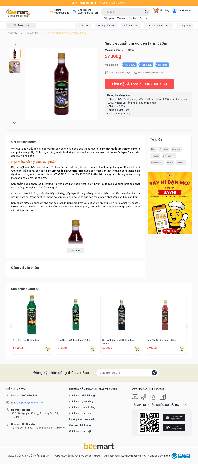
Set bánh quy (169, 156)
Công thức (185, 25)
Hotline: (24, 395)
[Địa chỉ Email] (127, 372)
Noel (153, 149)
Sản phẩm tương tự (25, 289)
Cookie (132, 18)
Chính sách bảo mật (80, 431)
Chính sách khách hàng (82, 395)
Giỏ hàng (161, 10)
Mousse (181, 163)
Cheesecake (157, 163)
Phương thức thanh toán (82, 419)
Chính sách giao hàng (81, 401)
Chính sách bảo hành (80, 413)
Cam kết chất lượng (80, 425)
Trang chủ (83, 25)
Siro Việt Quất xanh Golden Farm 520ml (118, 342)
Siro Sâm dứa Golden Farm (26, 340)
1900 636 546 (61, 13)
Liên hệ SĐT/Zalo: (139, 84)
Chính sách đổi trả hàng (82, 407)
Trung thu (164, 149)
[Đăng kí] (154, 372)
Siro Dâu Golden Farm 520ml (161, 340)
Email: (27, 402)
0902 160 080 (155, 84)
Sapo (167, 455)
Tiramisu (121, 18)
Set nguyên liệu (106, 25)
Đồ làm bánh (131, 25)
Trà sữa (170, 163)
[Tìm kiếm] (146, 11)
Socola (143, 18)
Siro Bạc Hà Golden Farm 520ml (74, 340)
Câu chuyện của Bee (158, 25)
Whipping (109, 18)
